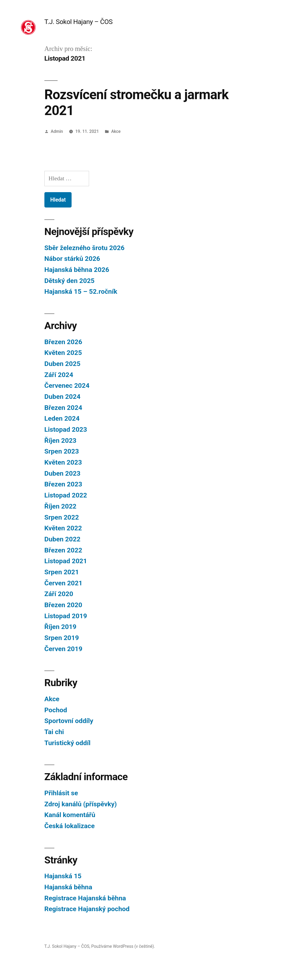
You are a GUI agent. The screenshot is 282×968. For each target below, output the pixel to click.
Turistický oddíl (67, 743)
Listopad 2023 (65, 429)
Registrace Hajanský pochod (87, 909)
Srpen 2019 (61, 638)
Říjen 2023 (60, 440)
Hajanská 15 (63, 876)
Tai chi (54, 732)
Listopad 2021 (65, 561)
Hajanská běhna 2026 (76, 270)
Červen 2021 (63, 583)
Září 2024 (58, 375)
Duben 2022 (62, 539)
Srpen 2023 (61, 451)
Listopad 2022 (65, 495)
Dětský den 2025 (69, 281)
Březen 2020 (63, 605)
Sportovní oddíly (68, 721)
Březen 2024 (63, 408)
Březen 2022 (63, 550)
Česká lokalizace (69, 826)
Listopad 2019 (65, 616)
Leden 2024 (62, 418)
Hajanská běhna (68, 887)
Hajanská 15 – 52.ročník (80, 291)
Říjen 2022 (60, 506)
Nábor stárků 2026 (72, 258)
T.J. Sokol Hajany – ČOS (78, 22)
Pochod (55, 710)
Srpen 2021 (61, 572)
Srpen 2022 (61, 517)
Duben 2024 (62, 396)
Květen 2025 (63, 353)
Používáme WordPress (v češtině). (123, 946)
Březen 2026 (63, 342)
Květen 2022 (63, 528)
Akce (116, 131)
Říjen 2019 (60, 627)
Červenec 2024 (67, 385)
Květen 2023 (63, 462)
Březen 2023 (63, 484)
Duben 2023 (62, 473)
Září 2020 (58, 594)
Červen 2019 (63, 649)
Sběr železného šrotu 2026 (84, 248)
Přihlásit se (61, 793)
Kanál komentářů (69, 815)
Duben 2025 (62, 364)
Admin (57, 131)
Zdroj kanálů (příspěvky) (80, 804)
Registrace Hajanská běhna (85, 898)
